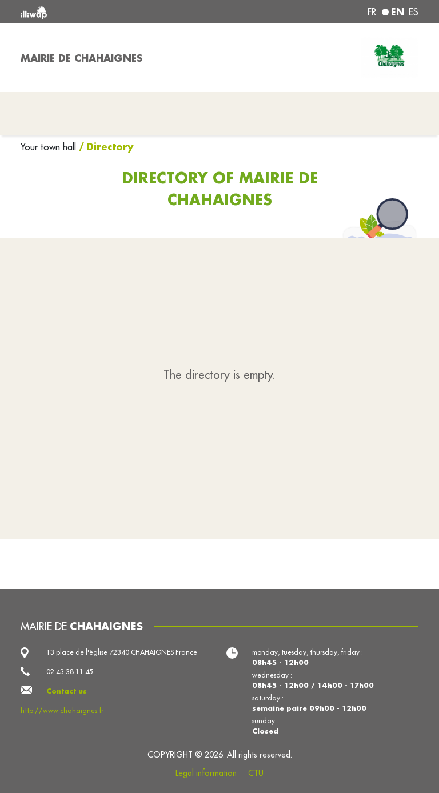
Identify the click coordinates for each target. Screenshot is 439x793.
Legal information (206, 773)
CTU (256, 773)
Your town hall (50, 147)
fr (372, 12)
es (413, 12)
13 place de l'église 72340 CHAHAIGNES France (121, 652)
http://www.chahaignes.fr (62, 710)
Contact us (66, 691)
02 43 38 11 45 (69, 671)
